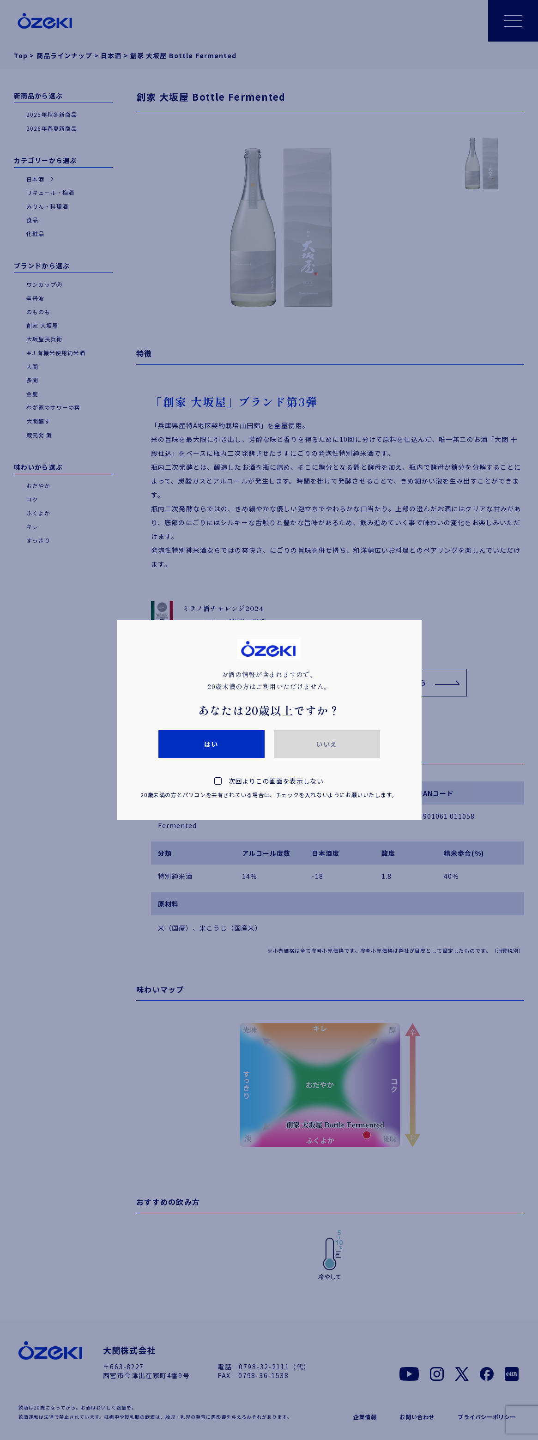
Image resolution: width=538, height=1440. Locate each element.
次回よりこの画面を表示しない (269, 789)
